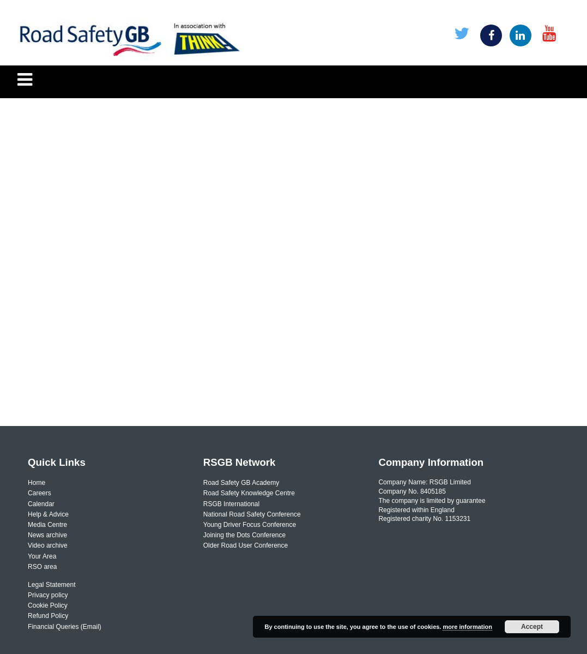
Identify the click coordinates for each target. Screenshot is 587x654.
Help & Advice (48, 514)
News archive (47, 535)
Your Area (42, 556)
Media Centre (47, 525)
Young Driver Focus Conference (249, 525)
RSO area (42, 567)
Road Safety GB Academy (241, 483)
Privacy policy (48, 595)
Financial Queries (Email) (64, 627)
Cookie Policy (48, 605)
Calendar (41, 504)
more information (467, 626)
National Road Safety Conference (252, 514)
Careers (39, 493)
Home (36, 483)
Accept (532, 627)
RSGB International (231, 504)
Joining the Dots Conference (244, 535)
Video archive (48, 545)
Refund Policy (48, 616)
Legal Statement (51, 585)
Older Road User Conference (245, 545)
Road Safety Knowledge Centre (249, 493)
